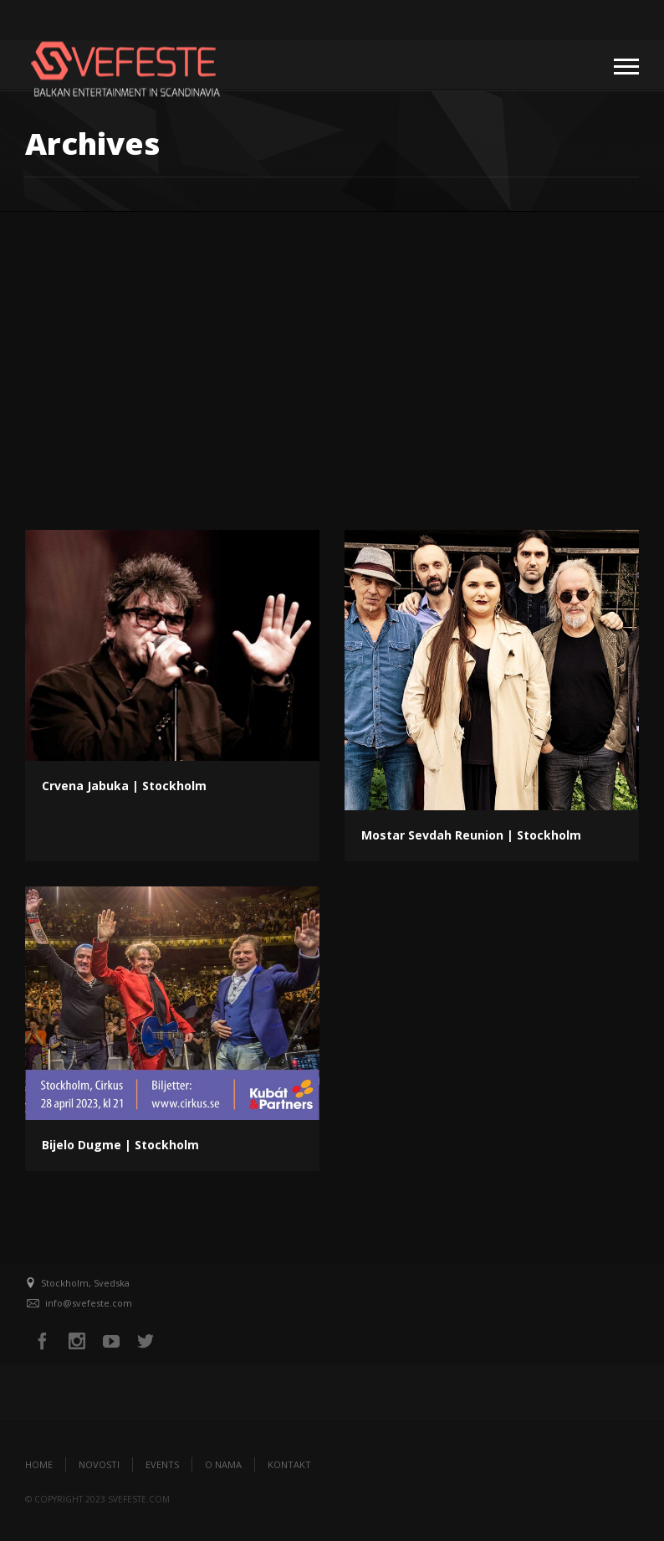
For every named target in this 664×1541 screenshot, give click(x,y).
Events (162, 1464)
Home (39, 1464)
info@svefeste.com (88, 1303)
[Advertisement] (332, 337)
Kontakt (289, 1464)
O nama (223, 1464)
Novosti (99, 1464)
